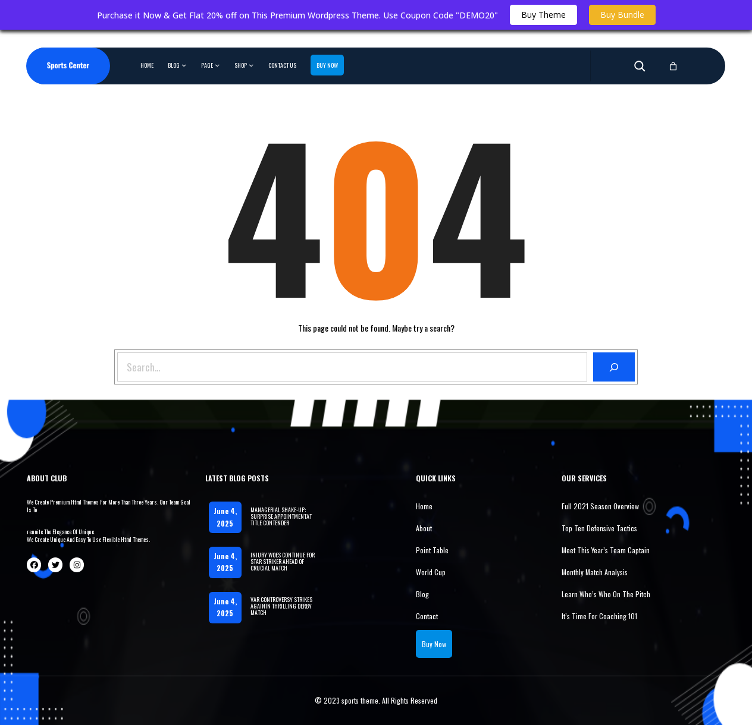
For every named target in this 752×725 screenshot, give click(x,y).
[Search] (614, 367)
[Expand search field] (639, 66)
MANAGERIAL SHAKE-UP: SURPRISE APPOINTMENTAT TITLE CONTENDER (281, 516)
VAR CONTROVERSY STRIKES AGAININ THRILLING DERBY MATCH (281, 606)
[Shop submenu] (251, 64)
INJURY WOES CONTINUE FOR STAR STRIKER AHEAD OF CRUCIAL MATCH (282, 561)
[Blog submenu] (183, 64)
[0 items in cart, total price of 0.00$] (673, 66)
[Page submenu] (217, 64)
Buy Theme (543, 14)
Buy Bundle (622, 14)
